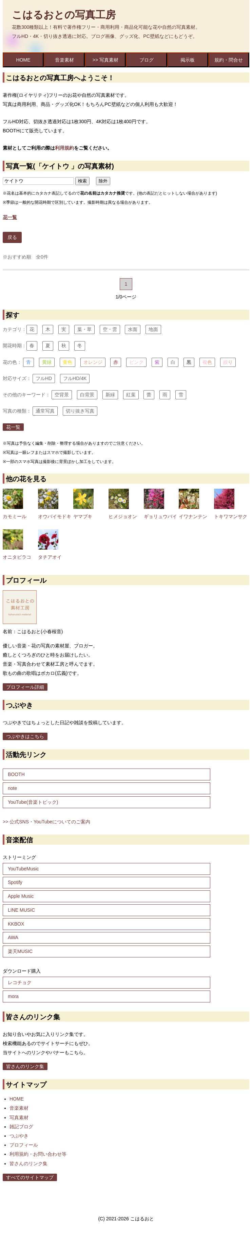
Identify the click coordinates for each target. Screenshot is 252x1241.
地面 (153, 329)
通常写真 (45, 411)
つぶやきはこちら (25, 736)
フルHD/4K (74, 378)
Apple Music (21, 896)
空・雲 (110, 329)
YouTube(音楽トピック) (33, 802)
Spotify (15, 882)
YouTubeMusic (23, 868)
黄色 (67, 362)
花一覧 (13, 427)
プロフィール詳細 (25, 687)
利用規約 (64, 148)
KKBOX (16, 924)
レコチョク (20, 982)
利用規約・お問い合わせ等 (37, 1154)
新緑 (110, 394)
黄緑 (47, 362)
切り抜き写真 (80, 411)
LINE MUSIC (21, 910)
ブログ (146, 60)
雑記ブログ (21, 1126)
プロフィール (23, 1145)
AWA (13, 937)
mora (13, 996)
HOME (23, 60)
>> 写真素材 (105, 60)
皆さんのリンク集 (25, 1066)
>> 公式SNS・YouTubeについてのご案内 (46, 821)
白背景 (87, 394)
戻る (12, 237)
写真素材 (18, 1117)
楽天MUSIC (20, 951)
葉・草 (84, 329)
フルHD (44, 378)
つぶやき (18, 1135)
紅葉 (131, 394)
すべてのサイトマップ (30, 1177)
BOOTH (16, 774)
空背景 (62, 394)
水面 (132, 329)
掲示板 (187, 60)
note (12, 788)
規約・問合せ (228, 60)
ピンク (136, 362)
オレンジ (92, 362)
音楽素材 (64, 60)
